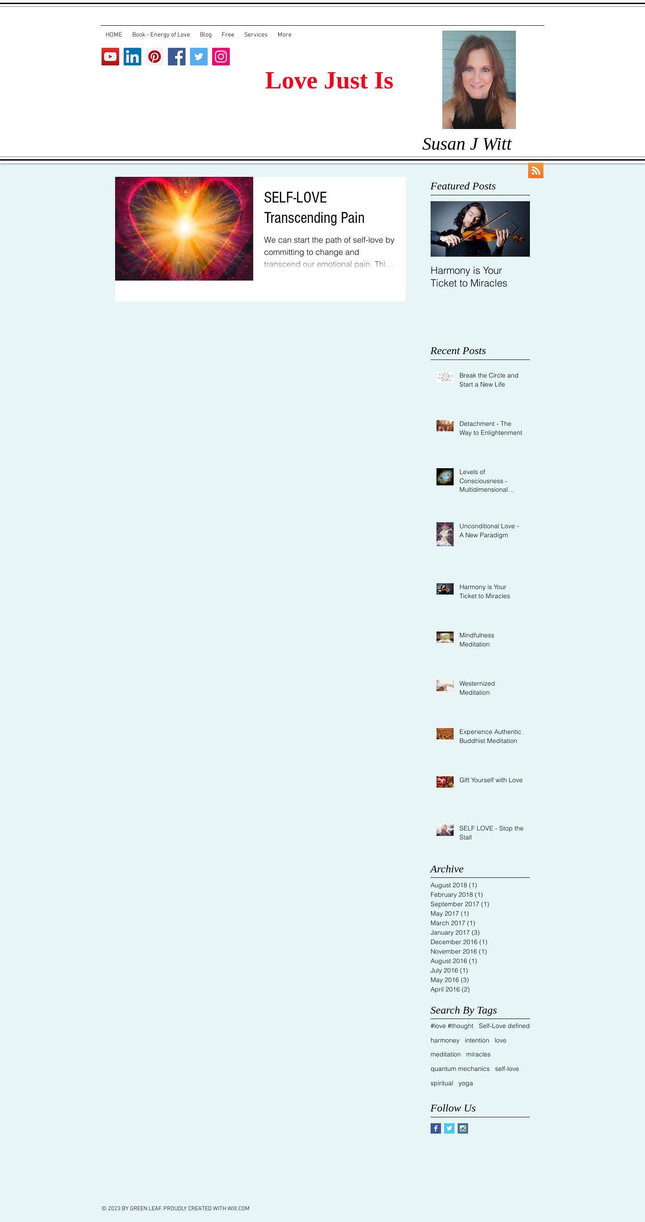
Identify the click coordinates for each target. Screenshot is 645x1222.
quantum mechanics (460, 1069)
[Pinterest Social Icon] (154, 56)
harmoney (445, 1040)
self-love (507, 1069)
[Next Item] (515, 229)
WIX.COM (238, 1209)
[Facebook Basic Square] (436, 1128)
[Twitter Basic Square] (449, 1128)
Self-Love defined (504, 1026)
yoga (466, 1083)
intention (477, 1040)
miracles (478, 1054)
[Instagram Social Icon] (221, 56)
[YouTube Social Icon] (110, 56)
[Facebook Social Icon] (177, 56)
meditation (446, 1054)
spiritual (442, 1083)
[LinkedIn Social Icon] (132, 56)
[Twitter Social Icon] (199, 56)
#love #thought (452, 1026)
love (500, 1040)
